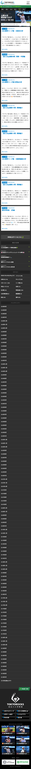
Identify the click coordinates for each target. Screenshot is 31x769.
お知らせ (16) (4, 279)
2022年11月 (4, 443)
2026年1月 (3, 317)
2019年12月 (4, 529)
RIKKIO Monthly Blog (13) (7, 275)
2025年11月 (4, 324)
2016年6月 (3, 659)
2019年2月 (3, 554)
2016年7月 (3, 655)
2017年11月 (4, 601)
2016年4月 (3, 666)
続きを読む (5, 49)
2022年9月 (3, 450)
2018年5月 (3, 583)
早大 (24, 9)
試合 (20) (3, 297)
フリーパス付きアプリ (7, 6)
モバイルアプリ (21, 714)
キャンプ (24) (19, 279)
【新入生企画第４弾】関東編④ (12, 108)
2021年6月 (3, 497)
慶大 (3, 9)
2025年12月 (4, 321)
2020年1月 (3, 526)
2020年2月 (3, 522)
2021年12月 (4, 479)
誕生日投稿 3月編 (8, 210)
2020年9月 (3, 515)
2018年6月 (3, 580)
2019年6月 (3, 547)
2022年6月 (3, 461)
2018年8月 (3, 572)
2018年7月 (3, 576)
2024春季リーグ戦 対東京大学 (12, 31)
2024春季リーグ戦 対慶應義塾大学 (14, 159)
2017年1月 (3, 634)
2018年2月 (3, 590)
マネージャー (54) (5, 283)
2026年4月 (3, 306)
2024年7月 (3, 382)
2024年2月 (3, 400)
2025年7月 (3, 339)
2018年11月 (4, 565)
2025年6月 (3, 342)
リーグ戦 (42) (19, 283)
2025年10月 (4, 328)
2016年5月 (3, 662)
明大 (7, 9)
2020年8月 (3, 518)
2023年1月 (3, 436)
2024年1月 (3, 403)
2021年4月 (3, 504)
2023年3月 (3, 428)
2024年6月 (3, 385)
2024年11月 (4, 367)
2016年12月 (4, 637)
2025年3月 (3, 353)
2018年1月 (3, 594)
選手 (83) (18, 297)
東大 (15, 9)
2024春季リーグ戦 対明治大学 (12, 82)
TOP (3, 24)
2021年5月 (3, 500)
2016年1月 (3, 677)
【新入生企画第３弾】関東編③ (12, 133)
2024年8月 (3, 378)
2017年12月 (4, 598)
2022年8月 (3, 454)
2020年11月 (4, 511)
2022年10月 (4, 446)
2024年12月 (4, 364)
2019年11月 (4, 533)
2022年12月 (4, 439)
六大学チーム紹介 (7, 714)
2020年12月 (4, 508)
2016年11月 (4, 641)
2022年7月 (3, 457)
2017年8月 (3, 608)
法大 (11, 9)
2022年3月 (3, 472)
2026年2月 (3, 313)
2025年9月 (3, 331)
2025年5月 (3, 346)
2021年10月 (4, 486)
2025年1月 (3, 360)
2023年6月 (3, 418)
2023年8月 (3, 410)
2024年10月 (4, 371)
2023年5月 (3, 421)
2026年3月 (3, 310)
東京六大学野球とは (22, 711)
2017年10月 (4, 605)
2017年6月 (3, 616)
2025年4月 (3, 349)
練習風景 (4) (19, 293)
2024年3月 (3, 396)
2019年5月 (3, 551)
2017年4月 (3, 623)
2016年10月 (4, 644)
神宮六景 (19, 717)
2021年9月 (3, 490)
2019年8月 (3, 540)
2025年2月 (3, 357)
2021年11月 (4, 482)
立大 (20, 9)
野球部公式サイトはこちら (15, 237)
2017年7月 (3, 612)
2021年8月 (3, 493)
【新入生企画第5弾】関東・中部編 (13, 56)
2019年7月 (3, 544)
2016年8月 (3, 652)
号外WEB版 (5, 717)
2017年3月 (3, 626)
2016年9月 (3, 648)
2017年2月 (3, 630)
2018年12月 (4, 562)
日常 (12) (18, 286)
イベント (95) (19, 275)
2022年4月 (3, 468)
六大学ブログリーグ (8, 711)
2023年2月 (3, 432)
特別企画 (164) (19, 290)
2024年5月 (3, 389)
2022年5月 (3, 464)
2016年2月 (3, 673)
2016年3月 (3, 670)
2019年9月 (3, 536)
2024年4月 (3, 392)
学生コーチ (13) (5, 286)
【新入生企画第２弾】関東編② (12, 184)
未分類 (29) (4, 290)
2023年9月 (3, 407)
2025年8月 (3, 335)
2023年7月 (3, 414)
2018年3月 (3, 587)
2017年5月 (3, 619)
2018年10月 (4, 569)
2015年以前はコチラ (6, 680)
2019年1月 (3, 558)
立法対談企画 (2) (5, 293)
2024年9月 (3, 375)
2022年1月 (3, 475)
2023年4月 (3, 425)
